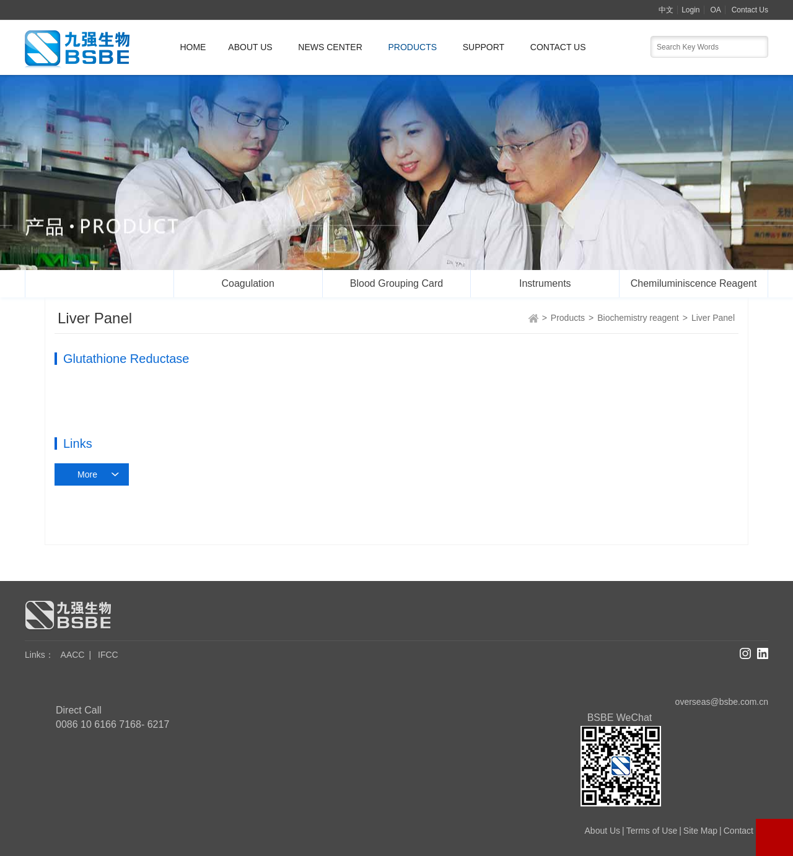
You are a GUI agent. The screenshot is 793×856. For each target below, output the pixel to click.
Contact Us (750, 10)
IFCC (108, 655)
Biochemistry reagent (99, 283)
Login (690, 10)
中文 (666, 10)
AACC (73, 655)
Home (193, 47)
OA (715, 10)
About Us (250, 47)
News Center (330, 47)
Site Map (700, 831)
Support (483, 47)
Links (39, 655)
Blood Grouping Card (396, 283)
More (87, 474)
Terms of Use (651, 831)
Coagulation (247, 283)
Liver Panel (713, 318)
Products (412, 47)
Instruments (545, 283)
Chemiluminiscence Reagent (694, 283)
